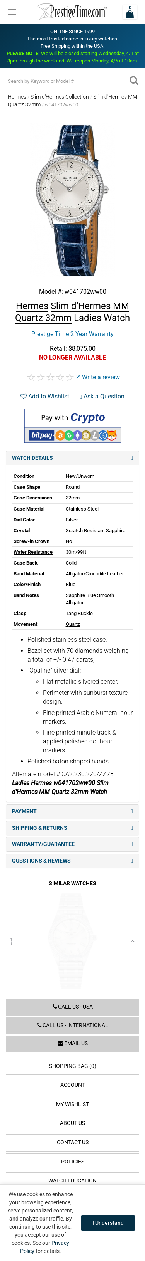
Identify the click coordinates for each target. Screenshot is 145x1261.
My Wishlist (72, 1104)
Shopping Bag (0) (72, 1066)
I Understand (108, 1223)
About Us (72, 1123)
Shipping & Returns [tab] (72, 828)
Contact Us (73, 1142)
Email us (73, 1043)
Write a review (98, 377)
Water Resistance (33, 552)
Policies (72, 1161)
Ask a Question (102, 396)
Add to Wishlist (44, 396)
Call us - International (72, 1025)
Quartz (73, 624)
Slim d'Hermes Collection (60, 97)
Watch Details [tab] (72, 458)
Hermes (17, 97)
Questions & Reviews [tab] (72, 861)
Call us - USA (73, 1007)
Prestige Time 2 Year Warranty (72, 334)
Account (72, 1085)
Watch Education (72, 1180)
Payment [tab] (72, 811)
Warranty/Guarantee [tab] (72, 844)
